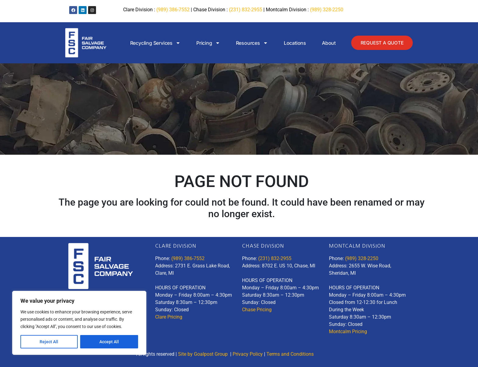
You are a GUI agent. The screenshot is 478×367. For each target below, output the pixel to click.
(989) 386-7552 (173, 9)
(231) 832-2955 (245, 9)
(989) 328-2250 (326, 9)
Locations (294, 43)
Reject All (49, 341)
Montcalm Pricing (348, 331)
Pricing (207, 43)
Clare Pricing (168, 317)
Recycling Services (154, 43)
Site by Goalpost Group (203, 354)
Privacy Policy (248, 354)
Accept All (109, 341)
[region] (79, 323)
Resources (250, 43)
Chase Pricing (257, 309)
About (327, 43)
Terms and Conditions (290, 354)
